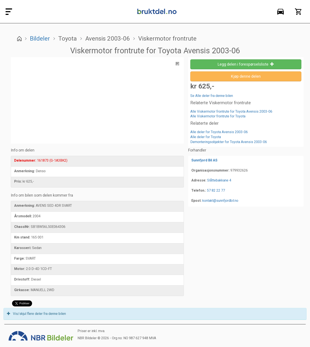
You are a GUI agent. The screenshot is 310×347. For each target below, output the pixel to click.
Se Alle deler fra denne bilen (211, 96)
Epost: (196, 201)
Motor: (19, 269)
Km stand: (22, 237)
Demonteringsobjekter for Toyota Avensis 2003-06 (228, 142)
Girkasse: (22, 290)
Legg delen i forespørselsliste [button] (246, 64)
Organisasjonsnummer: (210, 170)
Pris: (18, 181)
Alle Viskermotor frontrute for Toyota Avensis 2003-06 (231, 111)
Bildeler (40, 38)
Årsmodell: (23, 216)
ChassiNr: (22, 227)
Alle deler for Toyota (205, 137)
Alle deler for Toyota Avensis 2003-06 (219, 132)
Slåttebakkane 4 (219, 180)
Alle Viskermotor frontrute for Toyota (217, 116)
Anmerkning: (24, 171)
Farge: (19, 258)
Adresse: (198, 180)
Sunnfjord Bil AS (204, 160)
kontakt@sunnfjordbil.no (220, 201)
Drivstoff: (22, 279)
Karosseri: (22, 248)
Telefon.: (198, 190)
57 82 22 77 (216, 190)
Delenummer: (25, 160)
